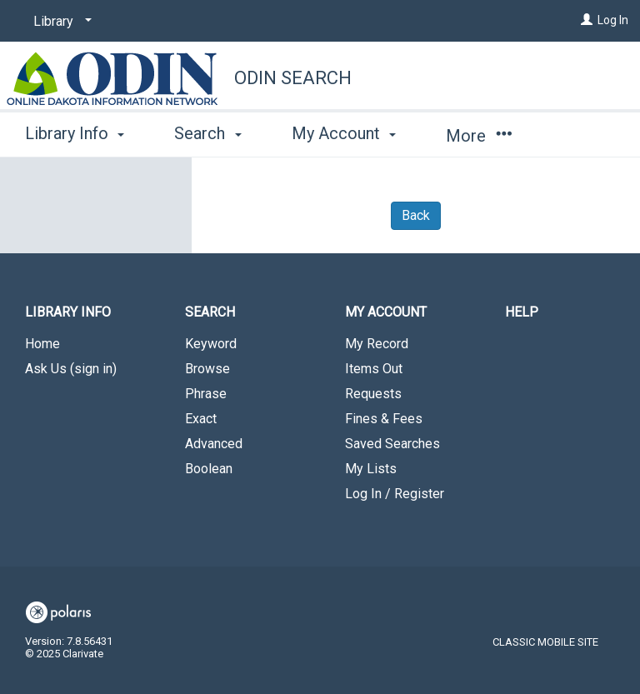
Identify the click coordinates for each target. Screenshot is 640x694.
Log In (613, 20)
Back (416, 215)
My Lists (371, 469)
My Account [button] (344, 133)
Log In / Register (394, 494)
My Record (376, 344)
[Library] (59, 21)
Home (42, 344)
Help (521, 312)
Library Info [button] (74, 133)
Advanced (213, 444)
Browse (207, 369)
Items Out (373, 369)
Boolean (208, 469)
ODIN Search (293, 77)
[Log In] (586, 20)
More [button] (479, 136)
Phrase (206, 394)
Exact (201, 419)
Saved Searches (392, 444)
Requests (373, 394)
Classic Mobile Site (545, 642)
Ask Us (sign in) (71, 369)
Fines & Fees (383, 419)
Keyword (211, 344)
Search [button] (207, 133)
